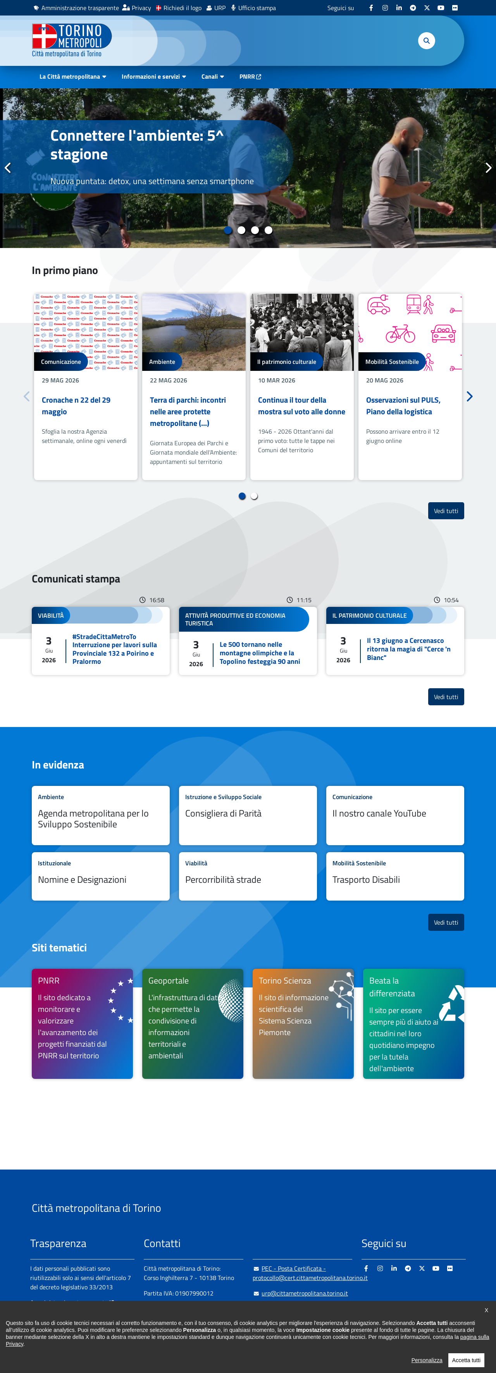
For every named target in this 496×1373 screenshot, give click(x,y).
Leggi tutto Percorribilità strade (248, 876)
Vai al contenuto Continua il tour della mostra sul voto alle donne (302, 386)
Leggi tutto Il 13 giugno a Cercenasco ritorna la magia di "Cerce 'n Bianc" (395, 641)
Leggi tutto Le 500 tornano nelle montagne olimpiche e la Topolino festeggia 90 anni (248, 641)
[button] (426, 40)
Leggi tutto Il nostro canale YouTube (395, 816)
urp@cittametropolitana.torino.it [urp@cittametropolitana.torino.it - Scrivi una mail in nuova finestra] (300, 1293)
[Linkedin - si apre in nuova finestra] (399, 7)
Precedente (8, 168)
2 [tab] (241, 230)
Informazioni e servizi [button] (151, 76)
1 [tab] (227, 230)
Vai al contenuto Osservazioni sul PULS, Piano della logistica (410, 386)
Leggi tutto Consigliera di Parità (248, 816)
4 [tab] (268, 230)
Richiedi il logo (183, 7)
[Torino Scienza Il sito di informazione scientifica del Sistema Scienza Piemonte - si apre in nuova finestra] (303, 1024)
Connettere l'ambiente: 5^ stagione (137, 144)
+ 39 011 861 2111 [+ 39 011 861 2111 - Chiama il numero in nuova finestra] (204, 1308)
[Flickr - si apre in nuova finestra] (455, 7)
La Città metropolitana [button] (70, 76)
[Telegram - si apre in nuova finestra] (413, 7)
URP (220, 7)
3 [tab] (255, 230)
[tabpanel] (248, 168)
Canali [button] (210, 76)
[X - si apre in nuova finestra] (427, 7)
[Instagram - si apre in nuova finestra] (385, 7)
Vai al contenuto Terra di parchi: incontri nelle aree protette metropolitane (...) (194, 386)
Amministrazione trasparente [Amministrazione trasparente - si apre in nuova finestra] (80, 7)
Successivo (488, 168)
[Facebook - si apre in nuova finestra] (371, 7)
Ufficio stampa (257, 7)
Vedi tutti (449, 510)
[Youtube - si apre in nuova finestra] (441, 7)
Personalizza (427, 1369)
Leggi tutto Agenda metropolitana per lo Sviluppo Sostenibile (101, 816)
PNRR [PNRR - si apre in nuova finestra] (247, 76)
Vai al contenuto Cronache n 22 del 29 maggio (86, 386)
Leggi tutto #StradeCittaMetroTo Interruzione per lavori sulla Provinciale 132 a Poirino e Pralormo (101, 641)
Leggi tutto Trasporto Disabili (395, 876)
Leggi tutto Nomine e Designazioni (101, 876)
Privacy (141, 7)
